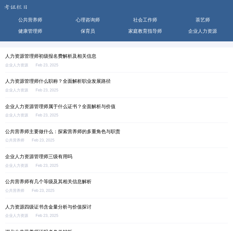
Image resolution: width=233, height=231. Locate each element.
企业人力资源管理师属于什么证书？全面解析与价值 (60, 106)
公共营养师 (30, 19)
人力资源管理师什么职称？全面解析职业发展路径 (58, 81)
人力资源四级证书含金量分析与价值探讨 (48, 207)
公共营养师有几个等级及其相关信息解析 (48, 181)
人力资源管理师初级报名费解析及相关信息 (50, 56)
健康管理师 (30, 31)
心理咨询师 (88, 19)
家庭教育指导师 (145, 31)
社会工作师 (145, 19)
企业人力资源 (202, 31)
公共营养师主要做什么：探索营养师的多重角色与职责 (62, 131)
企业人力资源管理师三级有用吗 (38, 156)
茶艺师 (203, 19)
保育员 (88, 31)
